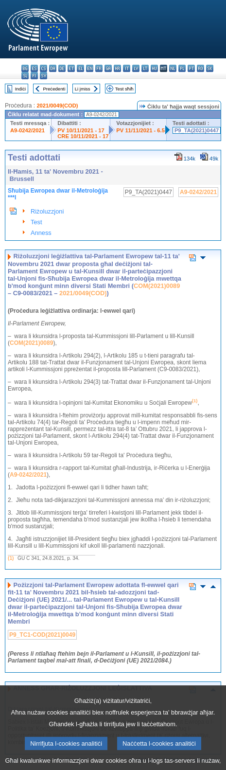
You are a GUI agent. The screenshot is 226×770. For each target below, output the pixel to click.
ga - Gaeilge (108, 68)
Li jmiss (82, 88)
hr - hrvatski (117, 68)
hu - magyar (154, 68)
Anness (41, 232)
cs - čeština (43, 68)
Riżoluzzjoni (47, 211)
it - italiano (126, 68)
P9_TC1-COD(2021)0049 (42, 634)
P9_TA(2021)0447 (196, 130)
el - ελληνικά (80, 68)
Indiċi (20, 88)
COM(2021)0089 (157, 285)
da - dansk (52, 68)
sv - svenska (43, 75)
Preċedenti (54, 88)
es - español (34, 68)
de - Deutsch (62, 68)
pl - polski (182, 68)
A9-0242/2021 (27, 130)
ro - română (200, 68)
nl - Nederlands (172, 68)
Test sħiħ (124, 88)
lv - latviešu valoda (135, 68)
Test (36, 222)
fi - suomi (34, 75)
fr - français (99, 68)
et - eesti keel (71, 68)
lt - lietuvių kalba (145, 68)
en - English (89, 68)
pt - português (191, 68)
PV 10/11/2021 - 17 (80, 130)
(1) (11, 558)
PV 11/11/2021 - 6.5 (140, 130)
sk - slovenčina (209, 68)
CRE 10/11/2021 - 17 (82, 136)
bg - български (25, 68)
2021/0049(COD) (57, 105)
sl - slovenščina (25, 75)
